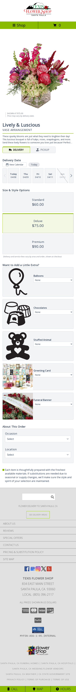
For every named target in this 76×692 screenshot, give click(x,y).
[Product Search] (38, 496)
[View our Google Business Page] (32, 570)
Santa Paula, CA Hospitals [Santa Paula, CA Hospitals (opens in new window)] (57, 663)
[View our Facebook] (26, 570)
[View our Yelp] (49, 570)
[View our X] (43, 570)
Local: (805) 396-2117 (38, 594)
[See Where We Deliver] (38, 514)
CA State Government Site (54, 674)
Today (34, 164)
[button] (38, 630)
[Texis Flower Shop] (38, 16)
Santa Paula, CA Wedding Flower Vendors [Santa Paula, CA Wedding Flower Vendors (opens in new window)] (38, 668)
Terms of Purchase (38, 679)
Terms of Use (61, 679)
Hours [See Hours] (63, 689)
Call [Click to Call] (13, 689)
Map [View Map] (38, 689)
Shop (18, 25)
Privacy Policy (16, 679)
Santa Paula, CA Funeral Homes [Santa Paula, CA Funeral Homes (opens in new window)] (19, 663)
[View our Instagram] (38, 570)
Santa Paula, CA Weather (21, 674)
